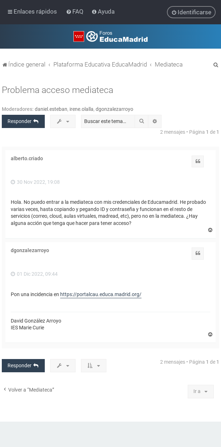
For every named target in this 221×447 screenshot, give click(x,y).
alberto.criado (27, 158)
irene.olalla (81, 109)
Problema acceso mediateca (57, 89)
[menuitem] (75, 11)
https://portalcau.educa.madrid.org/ (100, 294)
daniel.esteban (51, 109)
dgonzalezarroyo (114, 109)
